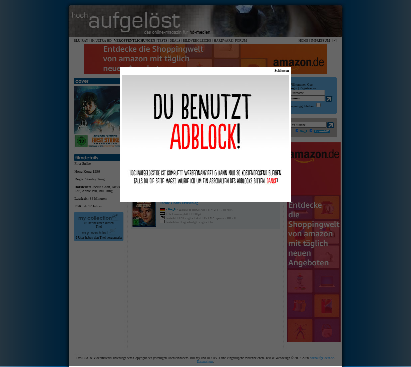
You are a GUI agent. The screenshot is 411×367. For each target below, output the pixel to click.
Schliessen (282, 70)
